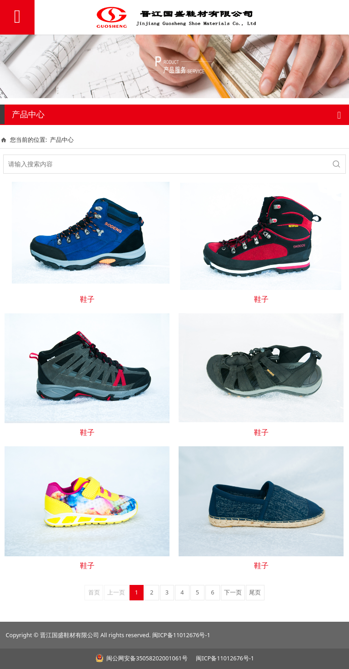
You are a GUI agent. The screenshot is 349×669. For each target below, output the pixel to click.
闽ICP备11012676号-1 (181, 635)
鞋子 (87, 299)
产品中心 (62, 139)
